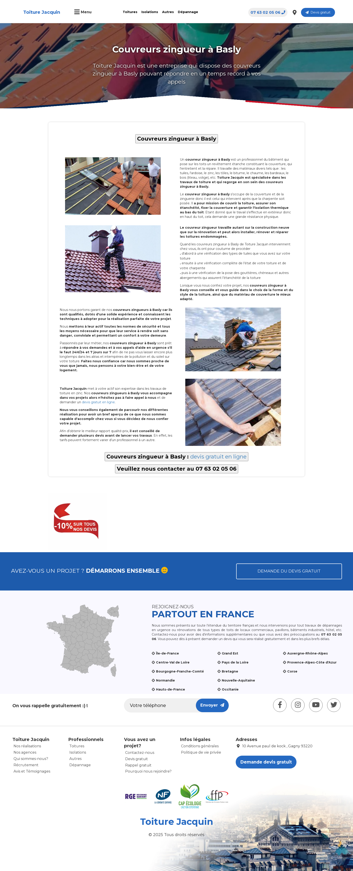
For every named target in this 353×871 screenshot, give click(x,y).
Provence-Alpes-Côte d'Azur (312, 662)
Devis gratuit (317, 12)
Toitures (130, 12)
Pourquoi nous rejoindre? (148, 771)
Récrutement (26, 765)
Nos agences (25, 752)
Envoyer (212, 705)
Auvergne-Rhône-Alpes (307, 653)
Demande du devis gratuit (289, 571)
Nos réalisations (27, 746)
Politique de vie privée (201, 752)
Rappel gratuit (138, 765)
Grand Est (230, 653)
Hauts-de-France (170, 689)
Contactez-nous (139, 752)
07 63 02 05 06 (268, 12)
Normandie (165, 680)
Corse (292, 671)
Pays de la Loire (235, 662)
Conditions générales (200, 746)
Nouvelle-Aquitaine (238, 680)
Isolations (149, 12)
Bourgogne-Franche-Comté (180, 671)
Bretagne (230, 671)
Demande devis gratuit (266, 762)
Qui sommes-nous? (31, 759)
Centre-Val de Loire (173, 662)
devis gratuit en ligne (98, 402)
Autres (168, 12)
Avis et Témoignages (32, 771)
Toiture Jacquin (41, 12)
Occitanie (230, 689)
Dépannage (188, 12)
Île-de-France (167, 653)
